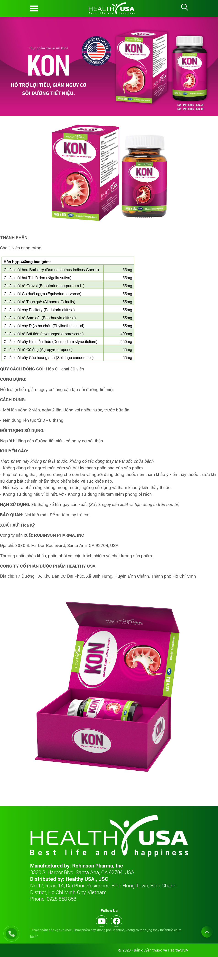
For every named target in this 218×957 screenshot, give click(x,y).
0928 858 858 (61, 899)
